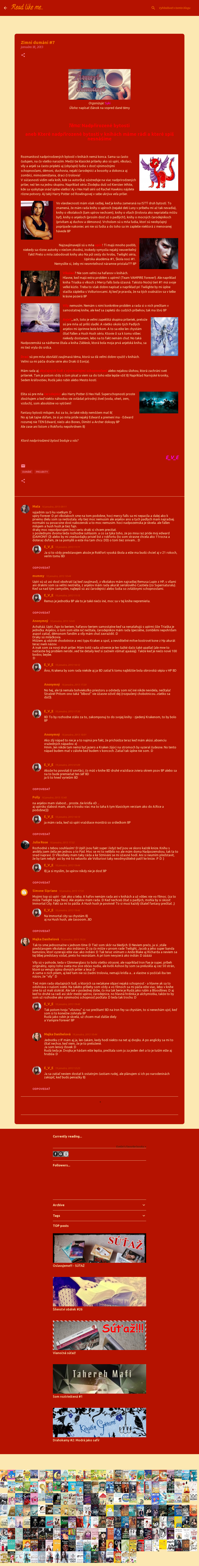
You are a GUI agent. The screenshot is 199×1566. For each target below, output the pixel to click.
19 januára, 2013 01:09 (67, 765)
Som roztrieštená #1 (68, 1396)
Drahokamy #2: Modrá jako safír (76, 1440)
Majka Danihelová (45, 939)
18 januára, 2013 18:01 (73, 734)
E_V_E (48, 546)
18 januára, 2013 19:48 (67, 1004)
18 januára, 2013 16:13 (67, 816)
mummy (38, 576)
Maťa (36, 506)
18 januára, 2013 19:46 (67, 910)
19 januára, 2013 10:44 (84, 1034)
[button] (23, 55)
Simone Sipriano (44, 890)
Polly (36, 797)
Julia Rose (40, 842)
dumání (26, 472)
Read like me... (27, 8)
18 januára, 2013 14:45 (62, 621)
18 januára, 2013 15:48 (54, 797)
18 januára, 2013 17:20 (73, 684)
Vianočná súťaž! (64, 1353)
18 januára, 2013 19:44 (67, 865)
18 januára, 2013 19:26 (72, 939)
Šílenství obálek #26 (67, 1309)
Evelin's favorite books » (131, 1146)
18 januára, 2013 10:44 (58, 576)
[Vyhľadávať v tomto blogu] (175, 8)
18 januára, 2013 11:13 (67, 595)
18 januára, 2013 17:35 (71, 891)
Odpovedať (41, 567)
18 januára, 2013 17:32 (62, 842)
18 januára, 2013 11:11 (67, 547)
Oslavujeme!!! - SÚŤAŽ (69, 1265)
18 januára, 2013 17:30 (67, 711)
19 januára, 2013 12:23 (67, 1068)
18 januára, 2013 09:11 (54, 506)
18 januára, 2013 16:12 (67, 664)
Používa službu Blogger (99, 1459)
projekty (42, 472)
